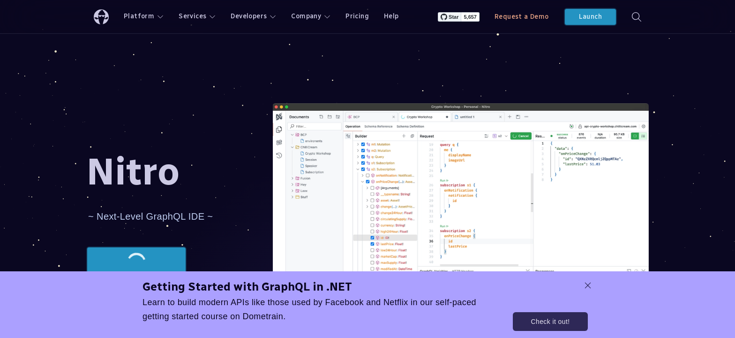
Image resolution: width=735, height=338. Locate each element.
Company (310, 16)
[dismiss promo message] (587, 285)
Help (391, 16)
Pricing (357, 16)
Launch (590, 17)
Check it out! (550, 321)
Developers (253, 16)
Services (197, 16)
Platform (144, 16)
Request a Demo (522, 17)
